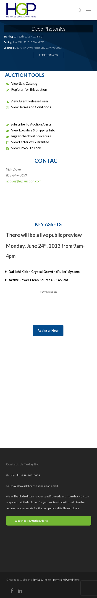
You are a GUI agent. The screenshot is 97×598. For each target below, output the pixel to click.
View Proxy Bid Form (24, 148)
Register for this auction (26, 89)
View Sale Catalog (21, 83)
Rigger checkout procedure (28, 136)
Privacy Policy (42, 579)
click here (28, 486)
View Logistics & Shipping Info (30, 130)
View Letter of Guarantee (27, 142)
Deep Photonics (48, 29)
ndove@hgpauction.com (23, 181)
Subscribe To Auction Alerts (29, 124)
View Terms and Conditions (28, 107)
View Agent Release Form (27, 101)
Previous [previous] (8, 303)
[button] (88, 10)
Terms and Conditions (66, 579)
